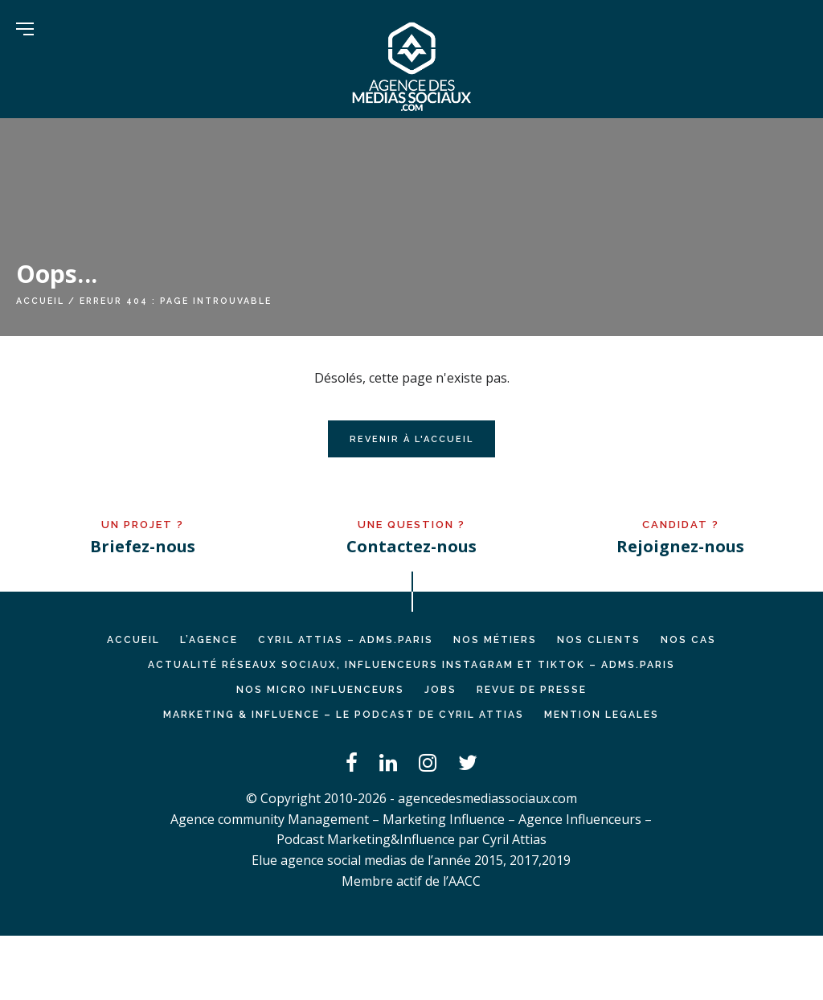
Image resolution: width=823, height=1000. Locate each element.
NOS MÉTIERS (495, 639)
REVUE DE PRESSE (532, 689)
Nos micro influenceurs (320, 689)
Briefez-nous (142, 546)
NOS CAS (688, 639)
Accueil (40, 300)
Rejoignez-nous (680, 546)
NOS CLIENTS (599, 639)
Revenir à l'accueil (411, 439)
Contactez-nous (411, 546)
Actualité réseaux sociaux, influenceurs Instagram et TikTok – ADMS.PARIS (411, 664)
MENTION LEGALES (601, 714)
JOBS (440, 689)
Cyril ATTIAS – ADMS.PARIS (345, 639)
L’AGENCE (209, 639)
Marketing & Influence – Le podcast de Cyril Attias (343, 714)
